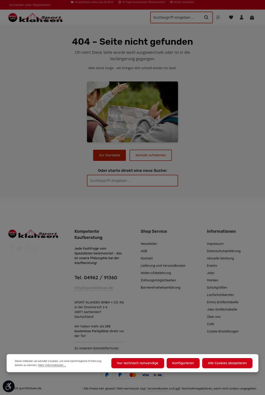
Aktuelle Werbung (220, 257)
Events (212, 264)
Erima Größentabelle (222, 301)
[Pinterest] (28, 249)
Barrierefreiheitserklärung (160, 286)
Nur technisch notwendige (142, 363)
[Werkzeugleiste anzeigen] (9, 386)
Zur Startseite (110, 156)
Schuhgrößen (217, 286)
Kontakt (147, 257)
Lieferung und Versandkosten (163, 264)
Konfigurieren (186, 363)
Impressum (215, 242)
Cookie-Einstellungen (223, 330)
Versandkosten (157, 392)
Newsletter (149, 242)
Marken (212, 279)
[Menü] (217, 18)
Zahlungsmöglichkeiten (158, 279)
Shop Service (154, 230)
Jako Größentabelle (222, 308)
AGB (144, 250)
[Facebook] (12, 249)
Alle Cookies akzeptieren (228, 363)
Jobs (210, 272)
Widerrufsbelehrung (156, 272)
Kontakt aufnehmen (151, 156)
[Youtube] (20, 249)
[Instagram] (34, 249)
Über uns (214, 315)
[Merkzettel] (230, 18)
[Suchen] (205, 18)
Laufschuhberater (220, 294)
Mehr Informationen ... (42, 365)
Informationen (220, 230)
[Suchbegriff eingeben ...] (172, 18)
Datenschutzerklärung (223, 250)
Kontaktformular (105, 352)
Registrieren (40, 5)
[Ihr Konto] (241, 18)
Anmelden (16, 5)
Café (210, 323)
